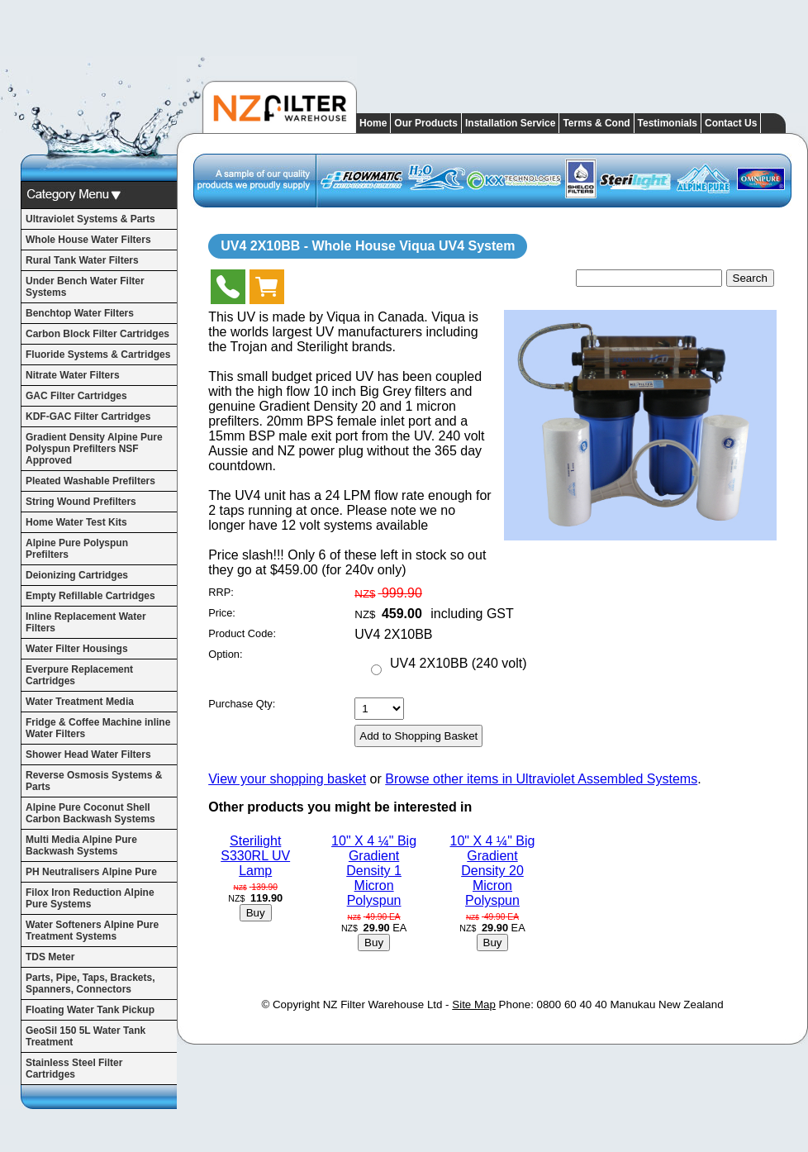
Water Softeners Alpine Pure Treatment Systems (92, 930)
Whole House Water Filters (88, 239)
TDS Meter (50, 957)
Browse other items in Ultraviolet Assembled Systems (541, 779)
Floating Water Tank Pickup (90, 1010)
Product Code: (242, 633)
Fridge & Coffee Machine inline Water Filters (98, 728)
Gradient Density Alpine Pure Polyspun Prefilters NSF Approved (94, 448)
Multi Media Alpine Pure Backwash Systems (81, 845)
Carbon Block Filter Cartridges (97, 334)
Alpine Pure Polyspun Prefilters (77, 548)
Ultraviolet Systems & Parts (90, 219)
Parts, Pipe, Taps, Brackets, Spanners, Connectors (90, 983)
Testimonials (667, 123)
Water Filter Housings (77, 649)
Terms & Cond (596, 123)
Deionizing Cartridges (77, 575)
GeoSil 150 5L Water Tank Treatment (85, 1036)
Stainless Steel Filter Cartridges (74, 1068)
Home (373, 123)
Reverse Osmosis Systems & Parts (94, 781)
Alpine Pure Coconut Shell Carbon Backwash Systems (90, 813)
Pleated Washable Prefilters (90, 481)
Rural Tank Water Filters (82, 260)
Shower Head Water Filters (88, 754)
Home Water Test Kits (76, 522)
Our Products (426, 123)
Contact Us (731, 123)
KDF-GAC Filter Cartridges (88, 416)
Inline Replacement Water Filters (86, 622)
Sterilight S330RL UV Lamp (255, 856)
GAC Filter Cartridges (76, 396)
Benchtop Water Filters (80, 313)
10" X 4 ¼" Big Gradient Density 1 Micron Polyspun (373, 870)
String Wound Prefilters (81, 501)
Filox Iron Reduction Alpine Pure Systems (90, 898)
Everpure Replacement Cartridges (79, 675)
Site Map (474, 1004)
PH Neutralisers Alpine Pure (91, 872)
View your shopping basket (287, 779)
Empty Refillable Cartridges (90, 596)
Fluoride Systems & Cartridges (98, 354)
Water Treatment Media (80, 701)
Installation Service (510, 123)
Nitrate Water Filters (73, 375)
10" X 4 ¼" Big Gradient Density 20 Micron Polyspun (492, 870)
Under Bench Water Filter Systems (85, 286)
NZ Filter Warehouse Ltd (383, 1004)
